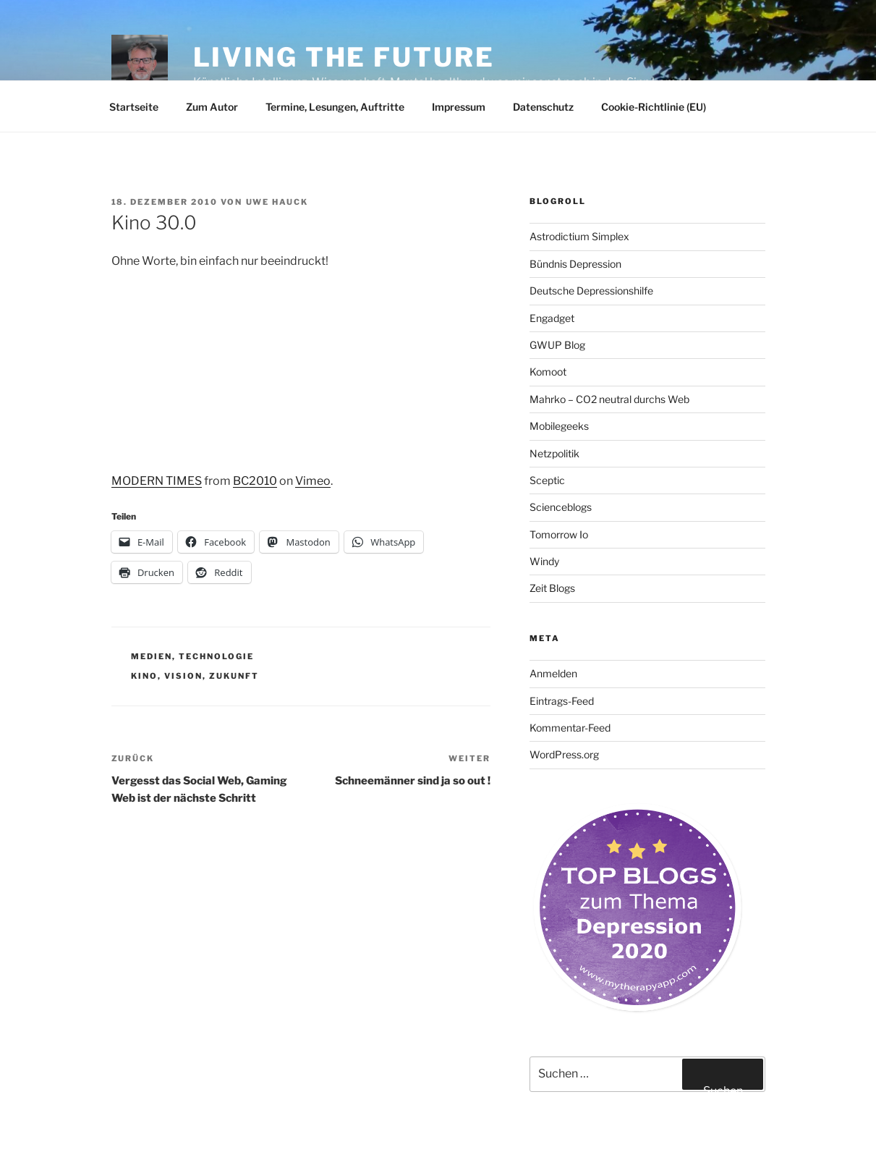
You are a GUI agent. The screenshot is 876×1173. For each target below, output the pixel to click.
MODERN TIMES (156, 481)
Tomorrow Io (559, 534)
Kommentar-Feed (570, 727)
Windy (544, 561)
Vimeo (313, 481)
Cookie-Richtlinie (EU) (653, 107)
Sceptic (547, 480)
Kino (144, 676)
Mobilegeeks (559, 426)
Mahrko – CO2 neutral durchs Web (609, 399)
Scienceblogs (561, 507)
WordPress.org (564, 754)
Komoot (548, 371)
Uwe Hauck (277, 202)
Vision (183, 676)
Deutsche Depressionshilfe (591, 290)
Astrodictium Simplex (579, 236)
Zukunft (234, 676)
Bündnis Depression (575, 264)
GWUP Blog (557, 345)
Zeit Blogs (552, 588)
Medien (151, 656)
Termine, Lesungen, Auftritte (334, 107)
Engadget (552, 318)
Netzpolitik (554, 453)
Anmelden (553, 673)
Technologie (216, 656)
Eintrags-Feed (562, 701)
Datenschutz (543, 107)
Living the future (344, 57)
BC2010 (255, 481)
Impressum (458, 107)
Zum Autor (212, 107)
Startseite (133, 107)
